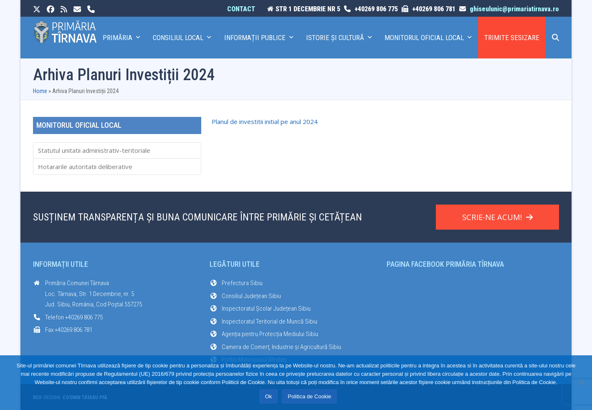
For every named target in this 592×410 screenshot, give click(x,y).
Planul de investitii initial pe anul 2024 (265, 121)
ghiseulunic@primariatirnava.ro (514, 9)
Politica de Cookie (309, 396)
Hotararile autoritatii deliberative (85, 166)
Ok (268, 396)
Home (40, 91)
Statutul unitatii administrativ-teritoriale (94, 150)
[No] (581, 382)
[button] (555, 37)
